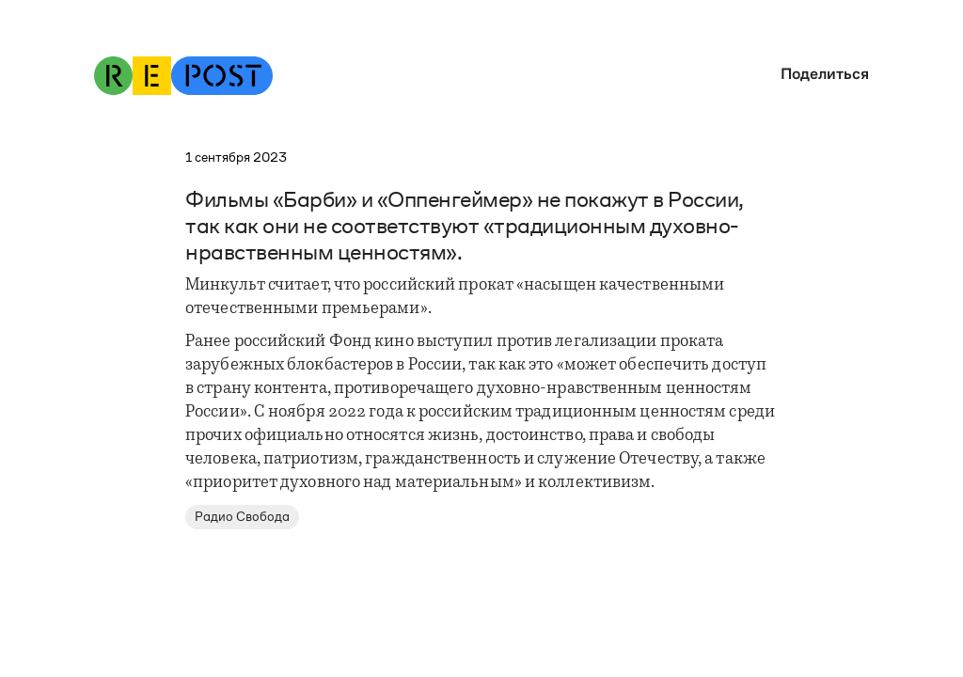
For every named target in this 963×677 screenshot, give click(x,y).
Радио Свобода (242, 517)
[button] (820, 73)
